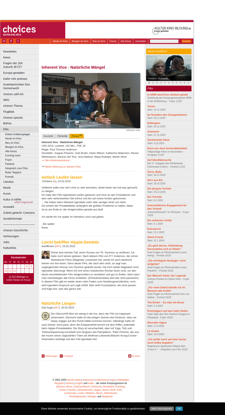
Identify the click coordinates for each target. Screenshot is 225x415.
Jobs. (6, 242)
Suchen (186, 41)
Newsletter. (10, 51)
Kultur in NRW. (12, 199)
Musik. (7, 187)
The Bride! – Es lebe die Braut (165, 302)
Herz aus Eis (155, 180)
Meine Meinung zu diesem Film (63, 166)
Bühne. (7, 123)
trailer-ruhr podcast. (15, 78)
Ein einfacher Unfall (159, 220)
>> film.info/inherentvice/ (56, 160)
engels (79, 383)
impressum (88, 379)
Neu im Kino (99, 41)
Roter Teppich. (13, 172)
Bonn (69, 386)
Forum (113, 41)
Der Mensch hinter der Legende (166, 275)
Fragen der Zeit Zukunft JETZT (21, 65)
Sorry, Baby (154, 171)
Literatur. (8, 181)
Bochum (60, 386)
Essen (63, 390)
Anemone (153, 131)
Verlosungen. (11, 236)
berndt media (74, 379)
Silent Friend (155, 237)
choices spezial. (13, 117)
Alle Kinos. (11, 151)
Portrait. (9, 176)
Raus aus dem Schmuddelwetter (167, 148)
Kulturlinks (9, 247)
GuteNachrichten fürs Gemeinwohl (16, 86)
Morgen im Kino (80, 41)
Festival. (10, 163)
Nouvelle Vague (156, 322)
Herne (105, 390)
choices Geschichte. (16, 230)
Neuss (99, 393)
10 (6, 271)
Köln (119, 390)
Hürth (113, 390)
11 (10, 271)
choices (70, 383)
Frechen (71, 390)
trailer (91, 383)
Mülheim (90, 393)
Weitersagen (52, 356)
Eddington (153, 123)
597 (58, 246)
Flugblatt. (9, 111)
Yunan (151, 106)
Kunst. (7, 193)
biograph (59, 383)
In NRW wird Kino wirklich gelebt (167, 94)
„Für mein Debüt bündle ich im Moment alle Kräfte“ (166, 289)
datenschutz (102, 379)
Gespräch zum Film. (16, 168)
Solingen (92, 396)
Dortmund (96, 386)
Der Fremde (154, 196)
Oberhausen (110, 393)
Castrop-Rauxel (81, 386)
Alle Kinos (126, 41)
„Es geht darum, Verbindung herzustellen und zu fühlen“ (164, 247)
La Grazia (153, 331)
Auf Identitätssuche (159, 159)
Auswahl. (9, 206)
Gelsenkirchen (84, 390)
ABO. (6, 99)
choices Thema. (13, 105)
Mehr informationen (161, 408)
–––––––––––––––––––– (19, 224)
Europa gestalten (14, 72)
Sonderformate (12, 218)
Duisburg (120, 386)
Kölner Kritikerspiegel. (17, 134)
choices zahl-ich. (13, 94)
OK (179, 408)
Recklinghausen (77, 396)
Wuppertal (107, 396)
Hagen (97, 390)
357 (56, 307)
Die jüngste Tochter (159, 188)
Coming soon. (13, 155)
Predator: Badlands (158, 78)
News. (7, 57)
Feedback (68, 356)
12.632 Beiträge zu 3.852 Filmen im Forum (18, 278)
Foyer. (8, 159)
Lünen (81, 393)
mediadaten (123, 379)
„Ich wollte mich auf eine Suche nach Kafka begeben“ (166, 341)
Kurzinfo (48, 136)
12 (14, 271)
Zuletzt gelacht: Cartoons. (19, 212)
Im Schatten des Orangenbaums (167, 114)
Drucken (136, 356)
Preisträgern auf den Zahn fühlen (167, 310)
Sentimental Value (158, 139)
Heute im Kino (60, 41)
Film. (6, 129)
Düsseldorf (108, 386)
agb (113, 379)
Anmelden (140, 41)
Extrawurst (154, 228)
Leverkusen (70, 393)
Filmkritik (62, 136)
